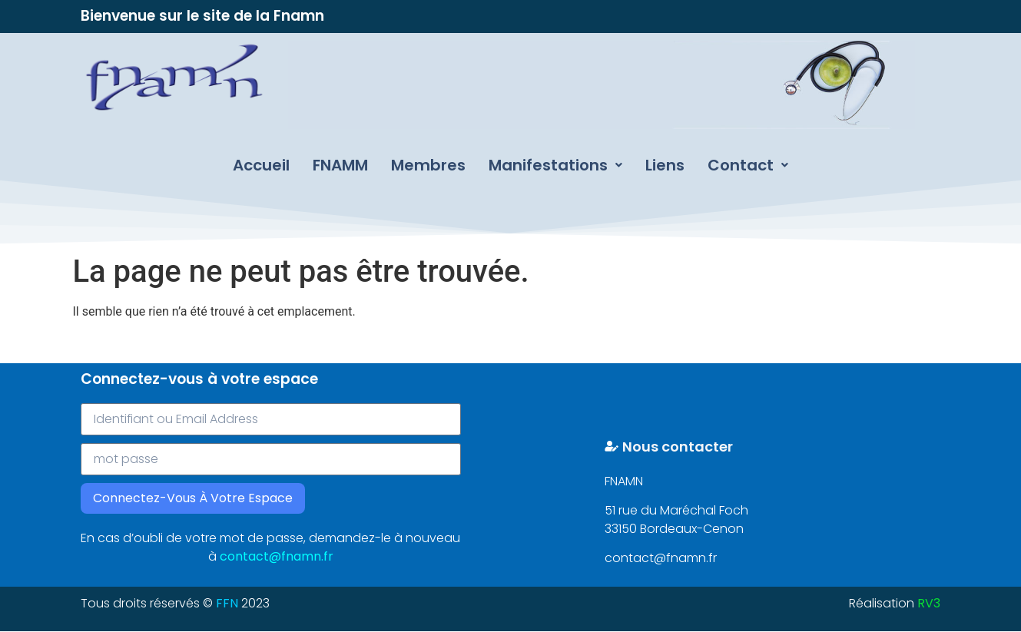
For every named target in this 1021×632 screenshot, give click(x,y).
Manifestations (555, 165)
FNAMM (340, 165)
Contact (748, 165)
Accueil (261, 165)
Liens (665, 165)
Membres (428, 165)
